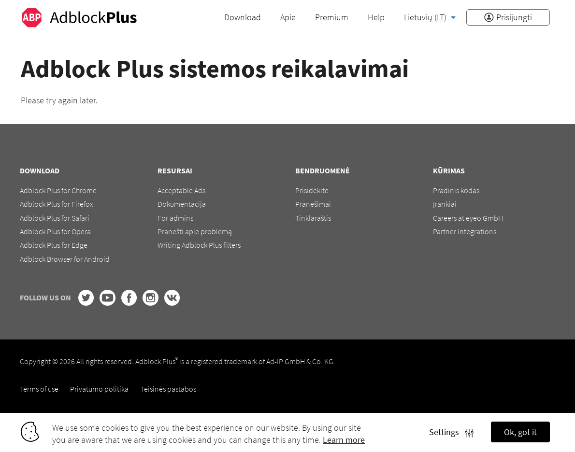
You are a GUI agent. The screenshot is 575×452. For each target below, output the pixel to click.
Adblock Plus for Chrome (58, 190)
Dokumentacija (182, 204)
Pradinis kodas (456, 190)
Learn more (344, 439)
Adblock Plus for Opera (55, 231)
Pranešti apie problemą (195, 231)
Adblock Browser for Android (65, 259)
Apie (288, 17)
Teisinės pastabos (168, 389)
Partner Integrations (464, 231)
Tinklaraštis (313, 218)
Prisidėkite (312, 190)
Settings (451, 432)
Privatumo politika (99, 389)
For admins (175, 218)
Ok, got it (520, 432)
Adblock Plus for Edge (53, 245)
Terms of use (39, 389)
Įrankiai (445, 204)
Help (376, 17)
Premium (331, 17)
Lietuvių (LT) (426, 17)
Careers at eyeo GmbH (468, 218)
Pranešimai (313, 204)
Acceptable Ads (181, 190)
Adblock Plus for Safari (54, 218)
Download (242, 17)
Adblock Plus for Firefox (56, 204)
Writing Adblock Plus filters (199, 245)
